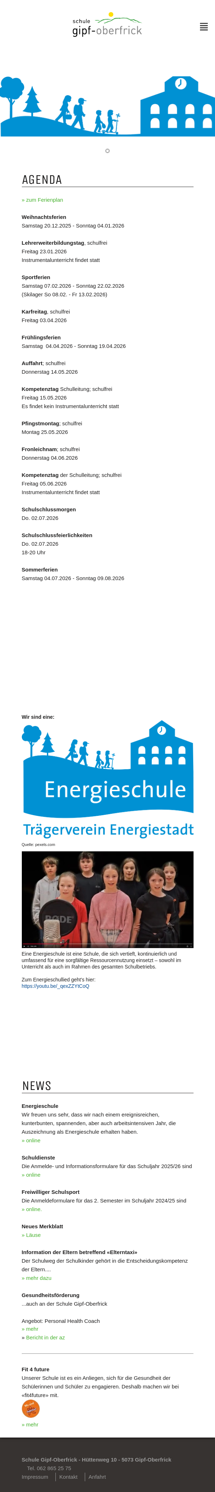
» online (31, 1140)
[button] (107, 151)
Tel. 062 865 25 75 (49, 1468)
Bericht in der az (45, 1337)
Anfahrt (97, 1477)
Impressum (35, 1477)
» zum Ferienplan (42, 200)
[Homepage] (107, 35)
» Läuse (31, 1235)
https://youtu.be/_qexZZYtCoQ (55, 986)
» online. (32, 1209)
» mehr (30, 1329)
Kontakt (68, 1477)
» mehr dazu (37, 1278)
